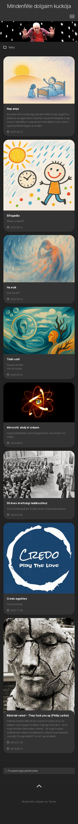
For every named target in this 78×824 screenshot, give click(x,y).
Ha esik (11, 287)
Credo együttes (17, 598)
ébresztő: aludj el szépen (23, 427)
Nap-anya (13, 108)
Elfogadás (13, 215)
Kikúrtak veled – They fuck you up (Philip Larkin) (38, 715)
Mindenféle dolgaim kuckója (39, 6)
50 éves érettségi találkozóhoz (27, 503)
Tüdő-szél (13, 359)
